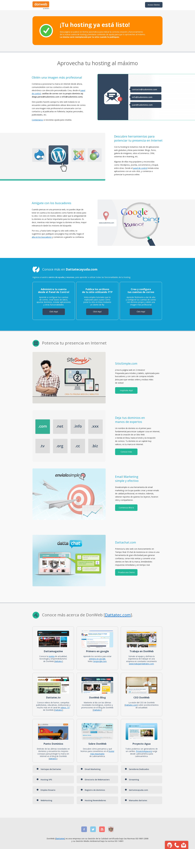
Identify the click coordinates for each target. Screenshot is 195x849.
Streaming (132, 779)
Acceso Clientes (154, 5)
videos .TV (65, 707)
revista (51, 656)
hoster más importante (102, 752)
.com (126, 615)
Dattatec (113, 615)
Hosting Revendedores (93, 800)
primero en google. (97, 658)
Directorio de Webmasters (95, 779)
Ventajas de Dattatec (49, 769)
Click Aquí (53, 311)
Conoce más (126, 451)
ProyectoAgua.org (144, 751)
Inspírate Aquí (126, 390)
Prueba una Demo (126, 572)
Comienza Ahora (126, 507)
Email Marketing (90, 769)
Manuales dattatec (136, 800)
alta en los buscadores (42, 237)
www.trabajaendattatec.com (141, 663)
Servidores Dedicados (137, 769)
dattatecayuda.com (136, 790)
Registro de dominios (93, 790)
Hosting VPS (44, 779)
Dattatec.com (131, 705)
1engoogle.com (100, 661)
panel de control (140, 168)
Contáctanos (37, 120)
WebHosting (44, 800)
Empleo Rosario (46, 790)
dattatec (58, 661)
